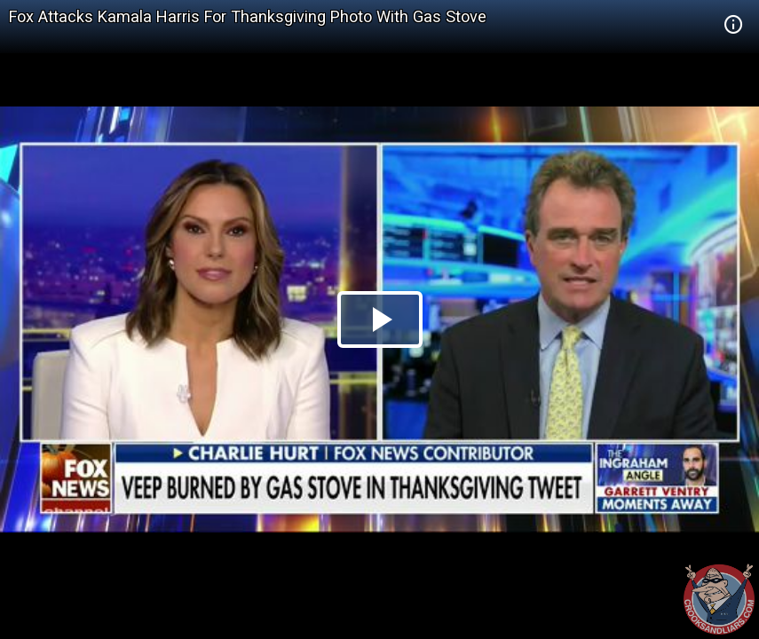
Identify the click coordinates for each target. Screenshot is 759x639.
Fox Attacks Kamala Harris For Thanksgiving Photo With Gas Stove (247, 16)
